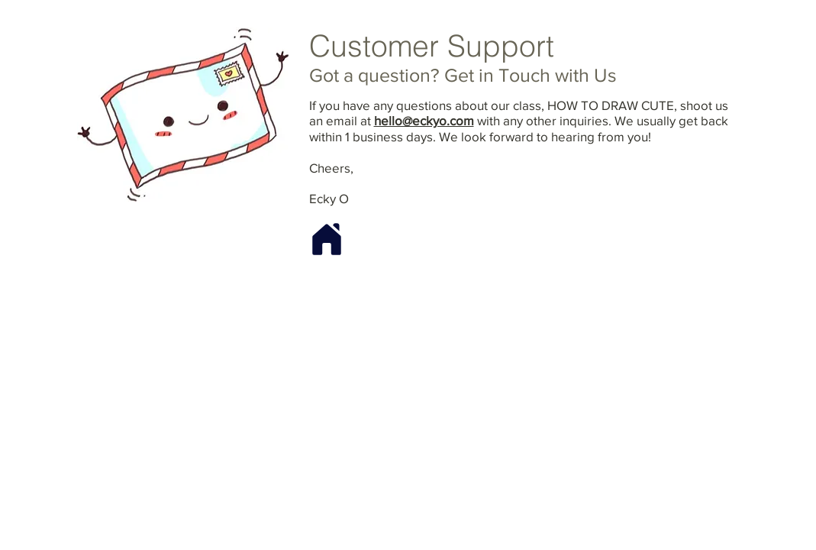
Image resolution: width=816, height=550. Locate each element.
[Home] (326, 239)
